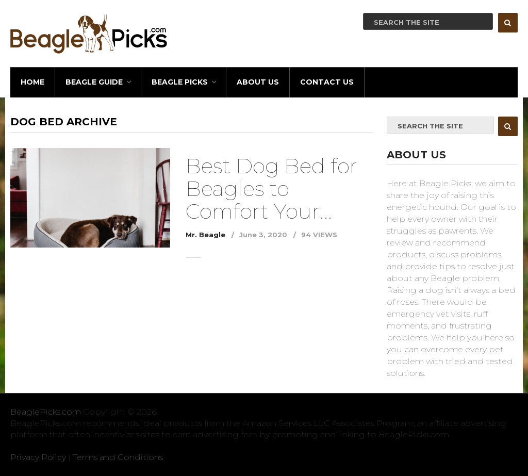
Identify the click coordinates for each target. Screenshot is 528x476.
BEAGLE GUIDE (94, 82)
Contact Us (327, 82)
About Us (258, 82)
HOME (32, 82)
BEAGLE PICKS (180, 82)
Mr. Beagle (205, 235)
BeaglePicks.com (45, 412)
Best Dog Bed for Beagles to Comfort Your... (271, 188)
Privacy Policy (38, 457)
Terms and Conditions (118, 457)
